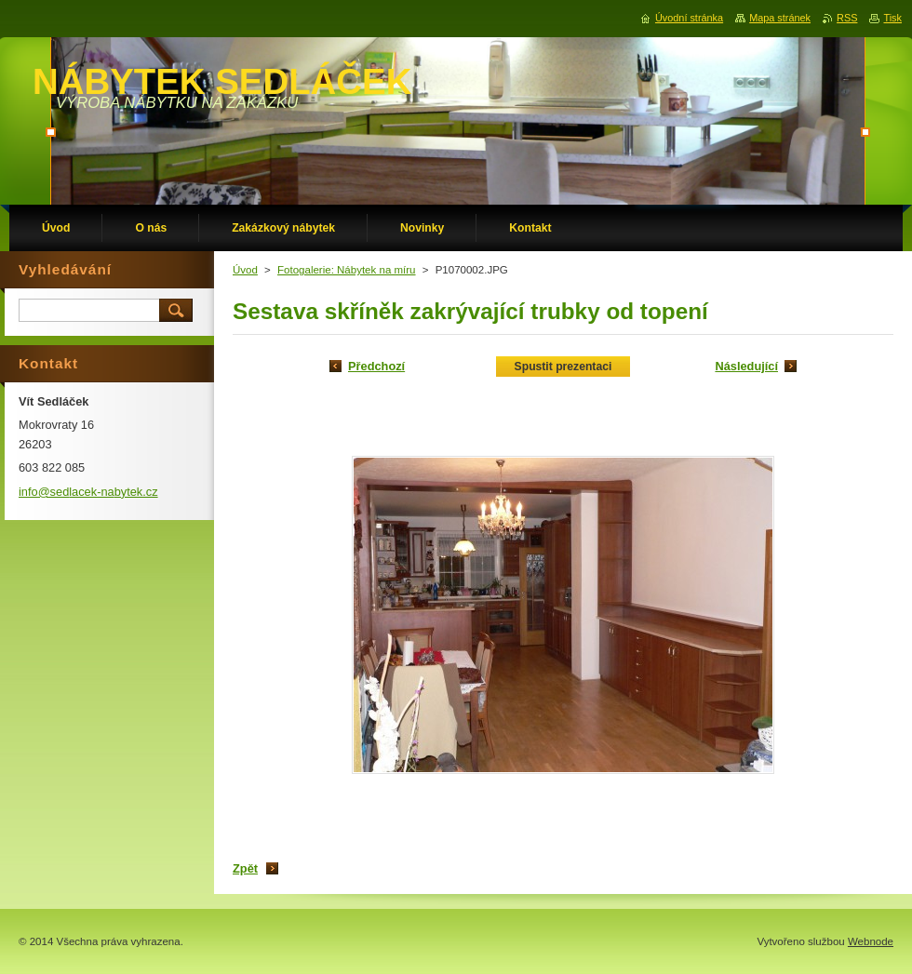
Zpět (245, 868)
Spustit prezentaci (563, 366)
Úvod (245, 269)
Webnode (870, 941)
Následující (746, 366)
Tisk (892, 17)
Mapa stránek (780, 17)
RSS (847, 17)
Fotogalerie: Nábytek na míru (346, 269)
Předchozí (376, 366)
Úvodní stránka (689, 17)
